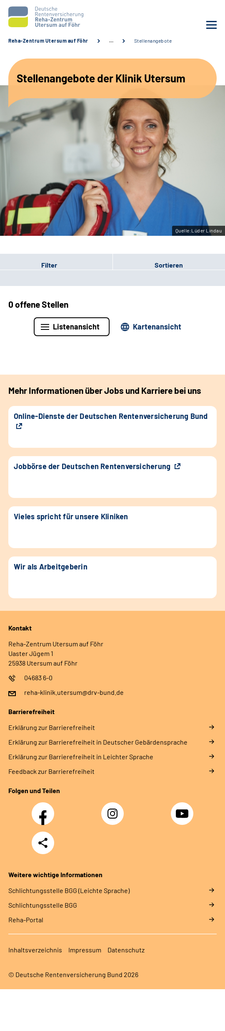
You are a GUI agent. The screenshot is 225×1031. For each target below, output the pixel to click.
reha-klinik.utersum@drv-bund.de (74, 692)
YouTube (183, 809)
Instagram (115, 809)
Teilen (43, 843)
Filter (28, 265)
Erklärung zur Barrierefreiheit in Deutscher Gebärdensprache (98, 742)
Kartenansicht (157, 326)
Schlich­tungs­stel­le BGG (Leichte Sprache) (69, 890)
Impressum (84, 950)
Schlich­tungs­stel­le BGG (42, 905)
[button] (56, 265)
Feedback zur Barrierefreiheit (51, 771)
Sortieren (169, 265)
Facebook (45, 809)
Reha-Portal (25, 920)
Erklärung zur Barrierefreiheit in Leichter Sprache (80, 756)
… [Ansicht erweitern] (111, 40)
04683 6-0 (38, 677)
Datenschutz (126, 950)
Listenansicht (76, 326)
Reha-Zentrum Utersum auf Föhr (48, 40)
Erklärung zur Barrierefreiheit (51, 727)
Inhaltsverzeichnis (35, 950)
